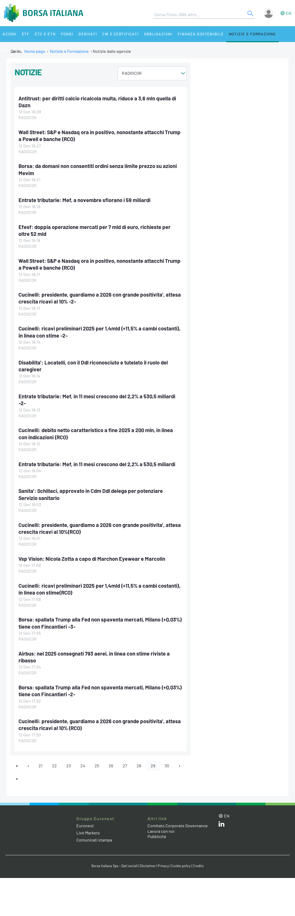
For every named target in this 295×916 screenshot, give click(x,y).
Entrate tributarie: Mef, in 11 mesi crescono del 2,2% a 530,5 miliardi (97, 464)
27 (125, 765)
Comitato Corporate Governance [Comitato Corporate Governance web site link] (178, 825)
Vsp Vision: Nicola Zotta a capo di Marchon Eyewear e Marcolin (92, 558)
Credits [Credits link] (198, 866)
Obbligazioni (158, 34)
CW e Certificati (120, 34)
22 (54, 765)
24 (82, 765)
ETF (26, 34)
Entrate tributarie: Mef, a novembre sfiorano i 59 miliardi (84, 200)
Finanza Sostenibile (200, 34)
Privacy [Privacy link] (163, 866)
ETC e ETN (45, 34)
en (288, 13)
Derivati (88, 34)
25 (97, 765)
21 (41, 765)
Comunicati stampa (94, 839)
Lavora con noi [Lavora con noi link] (161, 831)
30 (167, 765)
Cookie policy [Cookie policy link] (181, 866)
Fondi (67, 34)
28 (139, 765)
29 (153, 765)
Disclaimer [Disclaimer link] (148, 866)
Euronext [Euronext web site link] (85, 825)
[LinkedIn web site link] (221, 825)
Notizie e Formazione (252, 34)
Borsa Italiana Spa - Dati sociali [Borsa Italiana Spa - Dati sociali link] (114, 866)
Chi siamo (13, 50)
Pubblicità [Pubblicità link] (157, 836)
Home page (34, 51)
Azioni (10, 34)
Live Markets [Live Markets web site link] (88, 832)
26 (111, 765)
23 (68, 765)
